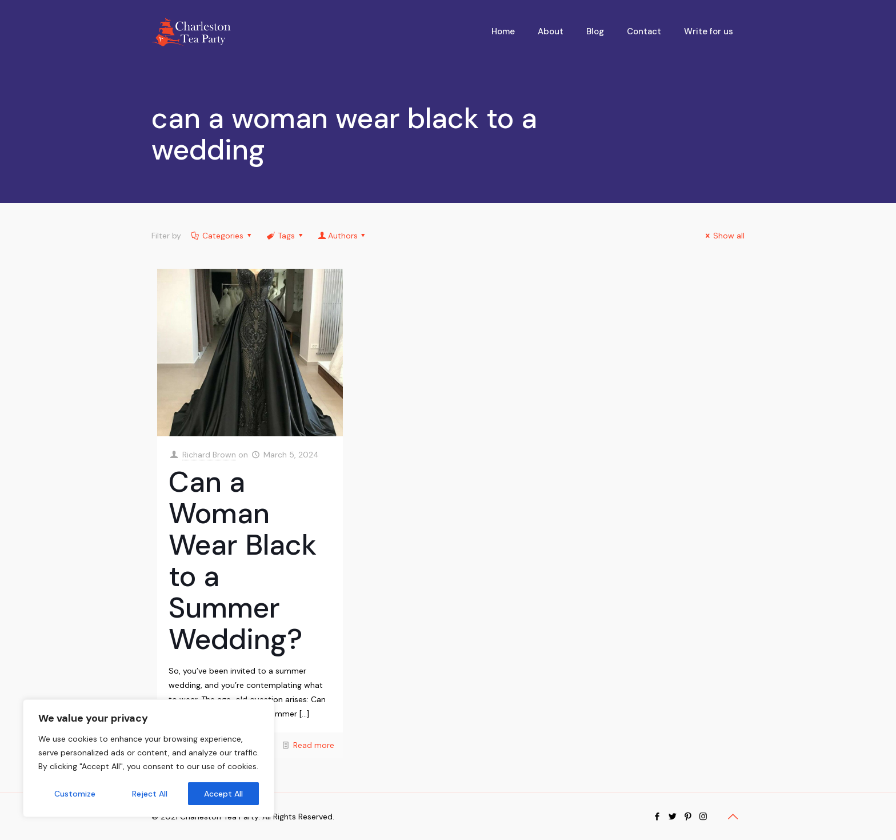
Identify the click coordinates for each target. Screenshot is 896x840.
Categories (222, 235)
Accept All (223, 794)
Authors (343, 235)
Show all (723, 235)
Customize (74, 794)
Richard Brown (209, 454)
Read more (313, 745)
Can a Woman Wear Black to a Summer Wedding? (243, 560)
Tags (285, 235)
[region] (148, 758)
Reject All (149, 794)
